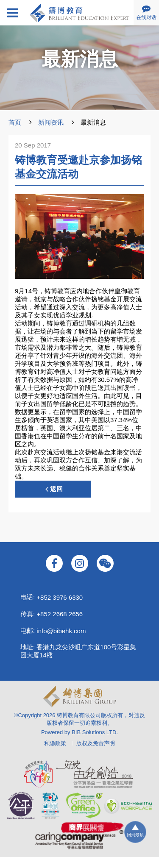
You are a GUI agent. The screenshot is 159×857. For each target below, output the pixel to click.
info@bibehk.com (61, 630)
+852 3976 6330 (59, 597)
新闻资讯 (51, 122)
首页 (14, 122)
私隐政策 (55, 743)
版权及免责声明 (95, 743)
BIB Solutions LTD (94, 732)
